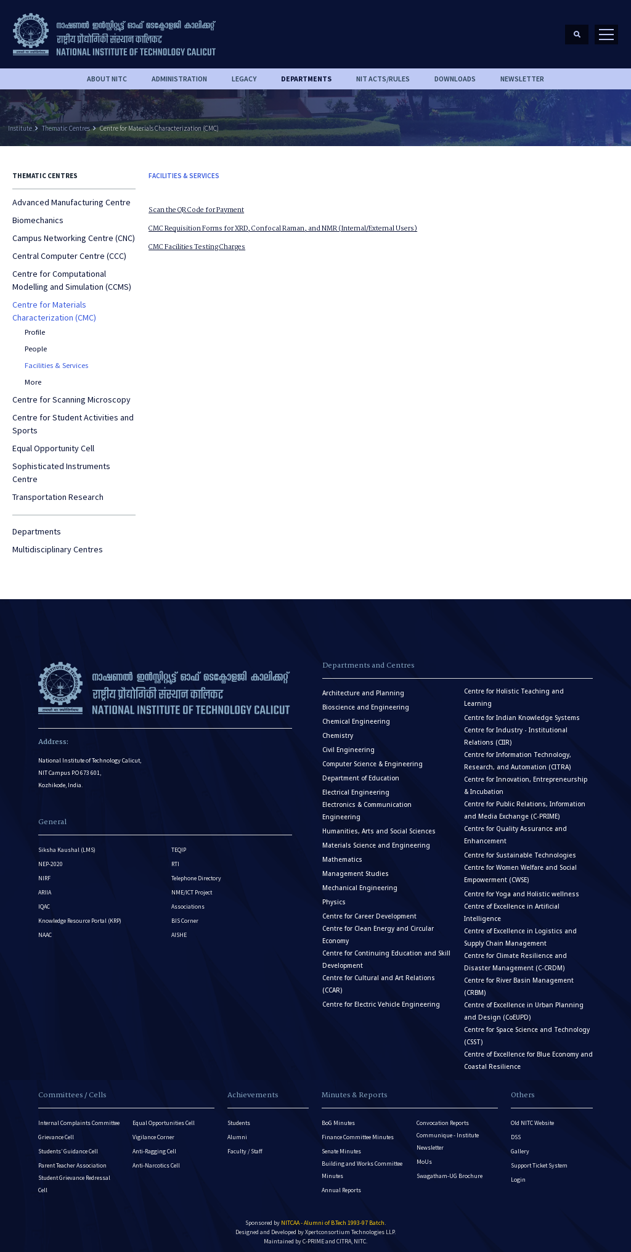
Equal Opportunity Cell (53, 442)
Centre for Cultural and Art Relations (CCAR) (378, 978)
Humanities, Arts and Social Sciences (379, 825)
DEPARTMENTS (306, 73)
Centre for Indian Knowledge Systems (522, 712)
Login (518, 1173)
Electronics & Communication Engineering (367, 805)
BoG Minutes (338, 1117)
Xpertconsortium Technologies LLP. (350, 1226)
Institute (20, 122)
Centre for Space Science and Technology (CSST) (527, 1030)
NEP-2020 (50, 858)
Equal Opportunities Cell (163, 1117)
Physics (334, 896)
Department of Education (360, 772)
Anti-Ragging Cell (154, 1145)
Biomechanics (37, 214)
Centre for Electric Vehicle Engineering (381, 998)
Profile (35, 326)
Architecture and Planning (363, 687)
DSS (516, 1131)
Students (238, 1117)
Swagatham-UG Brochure (449, 1170)
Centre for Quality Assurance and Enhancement (515, 829)
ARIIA (44, 887)
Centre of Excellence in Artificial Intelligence (512, 906)
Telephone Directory (196, 873)
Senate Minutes (341, 1145)
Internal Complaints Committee (79, 1117)
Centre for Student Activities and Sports (73, 418)
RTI (175, 858)
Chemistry (337, 730)
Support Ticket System (539, 1159)
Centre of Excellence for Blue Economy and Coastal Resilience (528, 1054)
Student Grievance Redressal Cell (74, 1178)
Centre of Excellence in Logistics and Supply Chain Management (520, 931)
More (33, 375)
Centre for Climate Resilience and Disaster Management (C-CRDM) (515, 956)
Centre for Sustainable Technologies (520, 849)
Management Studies (355, 868)
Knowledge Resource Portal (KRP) (79, 915)
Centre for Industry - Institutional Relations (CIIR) (516, 730)
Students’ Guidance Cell (68, 1145)
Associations (188, 901)
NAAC (45, 929)
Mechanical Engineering (359, 882)
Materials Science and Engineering (376, 839)
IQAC (44, 901)
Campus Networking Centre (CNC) (73, 232)
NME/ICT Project (191, 887)
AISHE (179, 929)
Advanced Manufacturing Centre (71, 196)
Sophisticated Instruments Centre (61, 466)
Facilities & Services (56, 359)
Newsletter (522, 73)
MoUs (424, 1156)
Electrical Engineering (355, 786)
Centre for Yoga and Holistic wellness (521, 888)
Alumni (237, 1131)
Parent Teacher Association (72, 1159)
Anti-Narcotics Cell (156, 1159)
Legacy (244, 73)
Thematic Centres (66, 122)
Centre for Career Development (369, 910)
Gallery (520, 1145)
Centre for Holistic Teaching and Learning (514, 691)
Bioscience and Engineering (365, 701)
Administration (179, 73)
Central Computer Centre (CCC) (69, 250)
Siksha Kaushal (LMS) (67, 844)
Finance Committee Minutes (358, 1131)
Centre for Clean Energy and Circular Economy (378, 929)
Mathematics (342, 853)
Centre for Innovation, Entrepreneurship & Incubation (525, 779)
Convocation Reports (443, 1117)
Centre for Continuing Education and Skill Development (386, 953)
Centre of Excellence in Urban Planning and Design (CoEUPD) (524, 1005)
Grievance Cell (56, 1131)
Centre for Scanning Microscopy (71, 393)
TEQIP (178, 844)
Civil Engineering (348, 744)
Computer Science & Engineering (372, 758)
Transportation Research (58, 490)
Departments (36, 525)
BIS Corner (184, 915)
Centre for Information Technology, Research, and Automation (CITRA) (517, 755)
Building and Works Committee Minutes (362, 1163)
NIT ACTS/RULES (383, 73)
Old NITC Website (532, 1117)
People (36, 343)
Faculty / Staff (245, 1145)
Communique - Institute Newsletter (448, 1135)
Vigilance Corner (153, 1131)
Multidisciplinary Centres (57, 543)
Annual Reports (341, 1184)
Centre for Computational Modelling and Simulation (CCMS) (71, 275)
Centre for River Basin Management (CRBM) (519, 980)
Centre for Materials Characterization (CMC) (159, 122)
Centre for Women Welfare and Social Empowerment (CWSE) (520, 867)
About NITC (107, 73)
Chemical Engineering (356, 715)
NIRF (44, 873)
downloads (455, 73)
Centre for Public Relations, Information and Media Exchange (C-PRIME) (524, 804)
